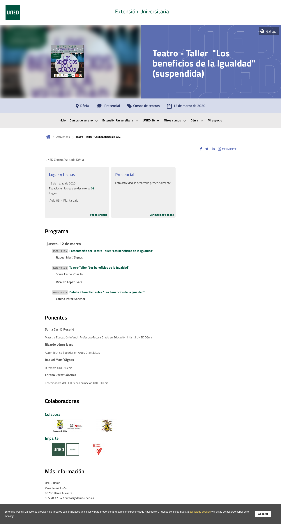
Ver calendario (98, 215)
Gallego (271, 31)
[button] (201, 149)
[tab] (140, 12)
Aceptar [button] (263, 514)
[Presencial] (108, 107)
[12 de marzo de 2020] (186, 107)
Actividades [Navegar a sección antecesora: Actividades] (63, 137)
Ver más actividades (162, 215)
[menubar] (140, 120)
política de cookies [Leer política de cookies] (200, 512)
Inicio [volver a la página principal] (48, 136)
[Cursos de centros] (143, 107)
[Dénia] (82, 107)
